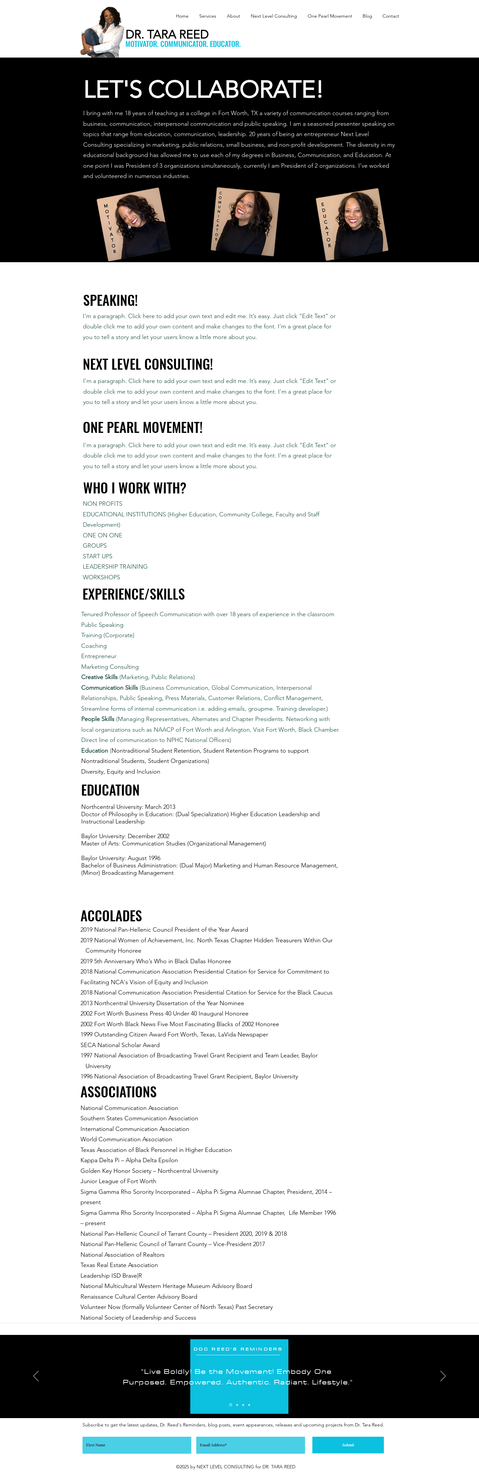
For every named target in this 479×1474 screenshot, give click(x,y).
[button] (206, 16)
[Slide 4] (249, 1405)
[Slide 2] (237, 1405)
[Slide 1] (230, 1404)
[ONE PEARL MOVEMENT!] (143, 427)
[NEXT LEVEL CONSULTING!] (148, 363)
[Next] (443, 1376)
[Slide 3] (243, 1405)
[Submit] (348, 1445)
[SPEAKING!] (110, 299)
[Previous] (36, 1376)
